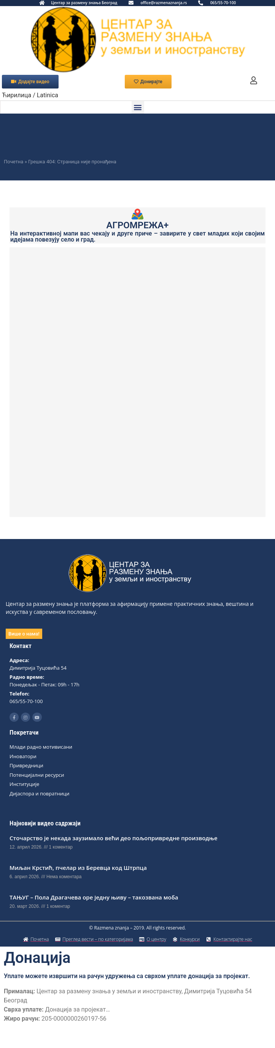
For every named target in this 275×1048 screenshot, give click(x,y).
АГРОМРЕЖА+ (138, 225)
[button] (138, 107)
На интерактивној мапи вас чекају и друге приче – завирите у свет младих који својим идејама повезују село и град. (137, 236)
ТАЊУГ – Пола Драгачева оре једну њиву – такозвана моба (94, 897)
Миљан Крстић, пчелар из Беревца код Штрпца (78, 867)
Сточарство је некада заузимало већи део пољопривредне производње (114, 838)
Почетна (13, 161)
